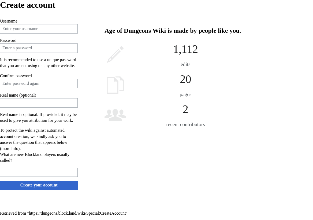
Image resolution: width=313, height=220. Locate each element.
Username (8, 21)
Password (8, 40)
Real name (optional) (18, 95)
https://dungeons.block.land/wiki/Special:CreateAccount (77, 213)
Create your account (39, 185)
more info (9, 148)
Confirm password (16, 76)
